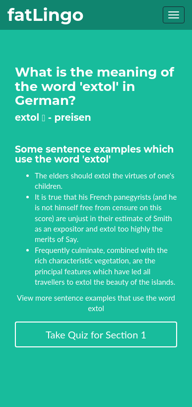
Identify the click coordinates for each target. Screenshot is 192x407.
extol (30, 117)
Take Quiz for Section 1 (96, 334)
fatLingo (45, 14)
